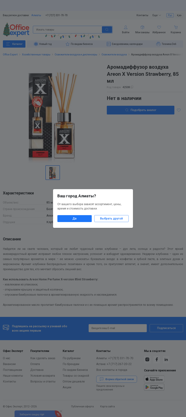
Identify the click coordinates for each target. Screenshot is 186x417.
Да (74, 218)
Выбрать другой (111, 218)
